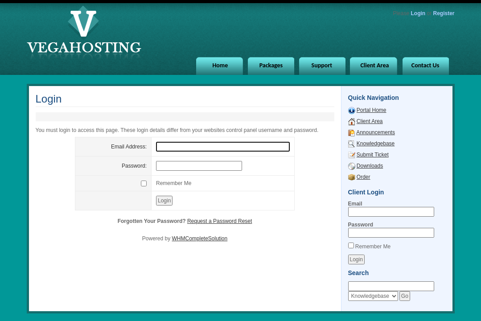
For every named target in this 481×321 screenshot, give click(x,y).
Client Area (374, 65)
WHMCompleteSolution (199, 238)
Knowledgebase (376, 143)
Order (363, 177)
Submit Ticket (373, 155)
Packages (271, 65)
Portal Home (371, 110)
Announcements (375, 132)
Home (220, 65)
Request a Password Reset (219, 221)
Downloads (370, 166)
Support (322, 65)
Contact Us (425, 65)
